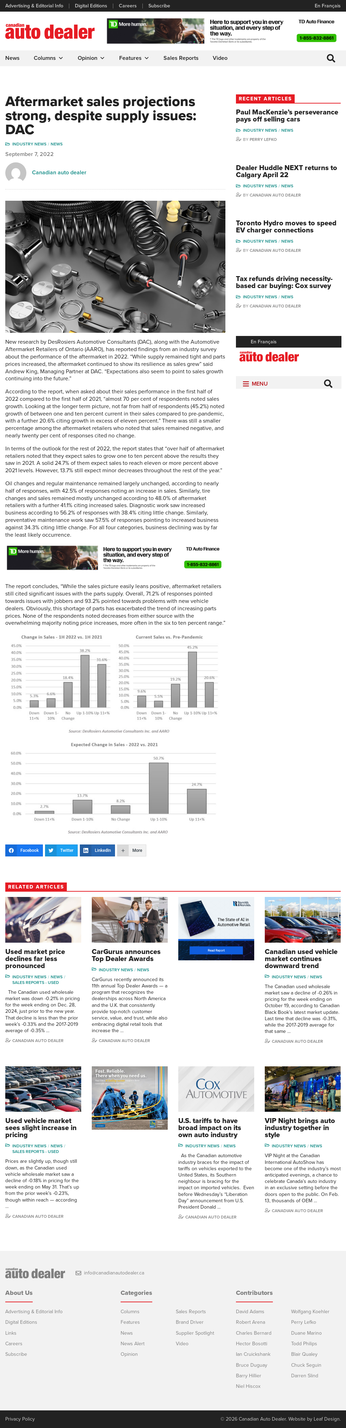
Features (134, 58)
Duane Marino (306, 1333)
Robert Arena (250, 1322)
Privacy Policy (20, 1419)
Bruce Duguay (251, 1365)
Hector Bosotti (251, 1343)
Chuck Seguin (306, 1365)
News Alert (133, 1343)
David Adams (250, 1311)
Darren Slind (304, 1375)
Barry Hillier (248, 1375)
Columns (49, 58)
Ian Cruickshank (253, 1354)
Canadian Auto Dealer (275, 195)
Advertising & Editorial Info (34, 6)
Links (11, 1333)
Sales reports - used (35, 982)
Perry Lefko (263, 139)
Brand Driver (190, 1322)
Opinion (91, 58)
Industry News (29, 144)
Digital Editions (91, 6)
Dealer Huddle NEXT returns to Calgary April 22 (286, 171)
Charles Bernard (253, 1333)
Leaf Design (327, 1419)
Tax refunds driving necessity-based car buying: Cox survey (284, 282)
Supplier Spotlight (195, 1333)
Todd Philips (304, 1343)
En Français (328, 6)
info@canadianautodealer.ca (114, 1273)
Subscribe (159, 6)
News (12, 58)
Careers (128, 6)
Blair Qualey (304, 1354)
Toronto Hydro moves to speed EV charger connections (286, 227)
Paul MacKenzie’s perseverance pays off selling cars (287, 116)
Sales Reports (181, 58)
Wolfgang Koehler (310, 1311)
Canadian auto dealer (59, 172)
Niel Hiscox (248, 1386)
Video (220, 58)
